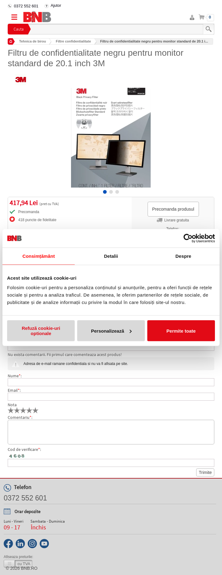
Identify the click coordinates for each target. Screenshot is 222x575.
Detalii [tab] (111, 255)
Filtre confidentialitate (73, 41)
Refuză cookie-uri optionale (41, 331)
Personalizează (111, 330)
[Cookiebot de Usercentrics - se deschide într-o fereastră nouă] (188, 238)
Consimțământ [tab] (38, 255)
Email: (14, 390)
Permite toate (181, 330)
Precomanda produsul (173, 209)
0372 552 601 (26, 6)
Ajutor (56, 5)
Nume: (15, 376)
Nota (12, 404)
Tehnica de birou (32, 41)
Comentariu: (20, 417)
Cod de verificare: (24, 449)
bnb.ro (29, 568)
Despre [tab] (183, 255)
